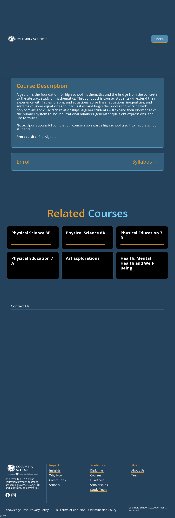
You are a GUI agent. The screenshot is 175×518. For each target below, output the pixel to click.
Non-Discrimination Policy (98, 510)
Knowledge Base (16, 510)
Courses (95, 475)
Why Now (56, 475)
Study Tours (98, 490)
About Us (137, 470)
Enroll (24, 162)
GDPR (54, 510)
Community (57, 480)
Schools (54, 485)
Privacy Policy (39, 510)
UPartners (97, 480)
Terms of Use (69, 510)
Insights (54, 470)
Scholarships (99, 485)
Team (135, 475)
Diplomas (97, 470)
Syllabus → (145, 162)
